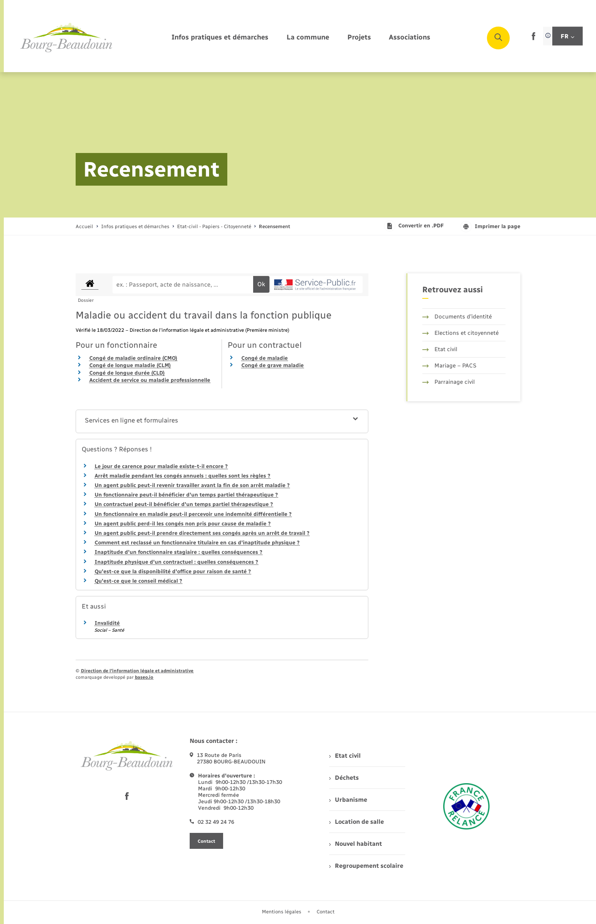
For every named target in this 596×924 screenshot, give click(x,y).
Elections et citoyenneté (460, 333)
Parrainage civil (448, 381)
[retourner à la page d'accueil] (66, 38)
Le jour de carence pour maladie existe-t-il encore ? (161, 466)
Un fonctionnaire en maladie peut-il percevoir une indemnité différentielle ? (193, 514)
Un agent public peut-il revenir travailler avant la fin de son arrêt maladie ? (192, 485)
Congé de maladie (264, 358)
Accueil (84, 226)
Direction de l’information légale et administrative (137, 670)
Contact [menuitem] (325, 912)
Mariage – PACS (449, 365)
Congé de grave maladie (272, 365)
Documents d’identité (457, 316)
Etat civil (439, 349)
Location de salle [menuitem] (356, 821)
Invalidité (107, 623)
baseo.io (144, 677)
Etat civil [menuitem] (345, 755)
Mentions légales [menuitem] (281, 912)
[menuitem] (219, 37)
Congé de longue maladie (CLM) (130, 365)
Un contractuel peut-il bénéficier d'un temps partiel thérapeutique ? (184, 504)
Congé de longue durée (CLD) (127, 373)
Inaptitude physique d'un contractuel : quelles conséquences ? (176, 562)
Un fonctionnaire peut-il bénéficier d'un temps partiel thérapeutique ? (186, 495)
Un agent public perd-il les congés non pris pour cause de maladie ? (183, 523)
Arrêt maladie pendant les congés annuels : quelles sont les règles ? (182, 476)
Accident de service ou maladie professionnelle (149, 380)
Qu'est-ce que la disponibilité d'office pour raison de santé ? (173, 571)
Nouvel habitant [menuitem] (355, 843)
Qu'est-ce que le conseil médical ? (138, 581)
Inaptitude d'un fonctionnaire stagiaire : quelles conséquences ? (178, 552)
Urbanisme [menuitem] (348, 799)
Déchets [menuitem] (344, 777)
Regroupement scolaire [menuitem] (366, 865)
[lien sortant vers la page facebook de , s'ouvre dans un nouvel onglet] (533, 38)
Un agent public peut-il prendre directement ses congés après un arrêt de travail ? (202, 533)
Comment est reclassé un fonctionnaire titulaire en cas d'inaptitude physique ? (197, 542)
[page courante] (274, 226)
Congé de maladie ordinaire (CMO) (133, 358)
